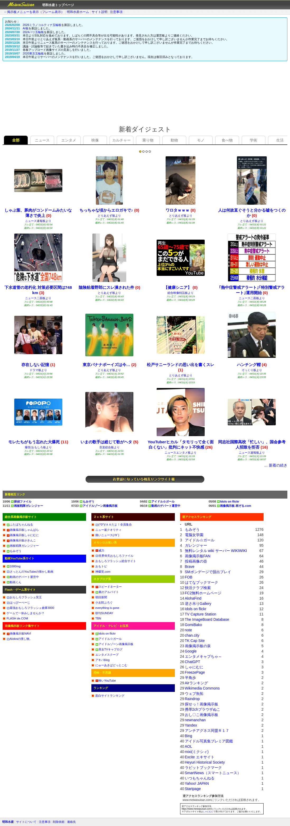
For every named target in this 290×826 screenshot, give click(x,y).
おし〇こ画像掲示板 (201, 715)
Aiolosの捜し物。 (19, 638)
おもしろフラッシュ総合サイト (115, 561)
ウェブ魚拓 (194, 693)
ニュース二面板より (38, 298)
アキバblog (102, 659)
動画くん (14, 582)
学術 (253, 140)
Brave (190, 566)
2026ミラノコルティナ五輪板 (42, 24)
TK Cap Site (195, 640)
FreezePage (195, 672)
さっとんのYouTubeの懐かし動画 (30, 571)
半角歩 (190, 678)
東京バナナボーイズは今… (109, 364)
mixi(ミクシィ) (197, 752)
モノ (200, 140)
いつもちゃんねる (199, 778)
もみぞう (86, 501)
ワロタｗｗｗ (180, 210)
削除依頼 (58, 821)
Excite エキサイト (199, 757)
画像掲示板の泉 (198, 646)
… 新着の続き (275, 465)
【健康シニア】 (181, 287)
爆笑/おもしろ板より (38, 447)
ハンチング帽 (252, 364)
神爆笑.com (102, 571)
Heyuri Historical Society (205, 762)
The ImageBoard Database (207, 619)
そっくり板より (252, 370)
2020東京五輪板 (33, 53)
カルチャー (121, 140)
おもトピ (101, 566)
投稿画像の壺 (196, 561)
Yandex (191, 725)
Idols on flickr (228, 501)
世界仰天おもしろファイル (114, 555)
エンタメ (68, 140)
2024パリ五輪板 (33, 32)
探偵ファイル (21, 501)
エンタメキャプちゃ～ (203, 656)
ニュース (42, 140)
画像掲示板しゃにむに (23, 535)
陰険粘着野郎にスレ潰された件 (109, 287)
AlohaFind (193, 598)
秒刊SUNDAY (104, 613)
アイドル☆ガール (161, 501)
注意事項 (116, 12)
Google (191, 651)
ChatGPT (192, 662)
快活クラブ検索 (198, 588)
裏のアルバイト (107, 592)
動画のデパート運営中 (164, 505)
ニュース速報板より (38, 220)
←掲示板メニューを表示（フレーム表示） (34, 12)
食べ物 (227, 140)
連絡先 (71, 821)
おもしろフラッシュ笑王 (24, 597)
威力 (99, 550)
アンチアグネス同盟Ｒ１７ (207, 730)
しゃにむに (194, 667)
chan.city (192, 635)
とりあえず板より (109, 215)
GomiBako (193, 625)
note (188, 630)
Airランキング (196, 683)
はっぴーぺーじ (18, 602)
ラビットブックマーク (203, 767)
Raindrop (192, 699)
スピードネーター (108, 586)
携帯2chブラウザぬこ (203, 709)
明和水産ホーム (78, 12)
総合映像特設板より (180, 292)
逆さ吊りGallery (198, 603)
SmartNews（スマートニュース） (213, 773)
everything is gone (107, 607)
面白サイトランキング (109, 695)
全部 (16, 140)
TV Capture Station (200, 614)
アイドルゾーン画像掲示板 (98, 505)
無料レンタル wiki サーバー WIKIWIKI (216, 551)
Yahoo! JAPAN (197, 783)
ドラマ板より (38, 370)
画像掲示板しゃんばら (23, 529)
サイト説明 (99, 12)
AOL (188, 746)
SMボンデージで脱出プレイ (208, 572)
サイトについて (26, 821)
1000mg (13, 566)
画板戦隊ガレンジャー (27, 505)
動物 (174, 140)
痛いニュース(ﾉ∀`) (107, 535)
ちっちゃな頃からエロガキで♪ (109, 210)
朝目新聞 (101, 597)
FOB (189, 577)
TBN (98, 618)
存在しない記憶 (38, 364)
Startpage (193, 789)
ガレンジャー (196, 545)
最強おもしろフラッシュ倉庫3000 (30, 607)
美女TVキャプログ (109, 649)
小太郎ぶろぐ (104, 602)
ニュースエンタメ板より (181, 452)
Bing (188, 736)
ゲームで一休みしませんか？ (25, 613)
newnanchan (195, 720)
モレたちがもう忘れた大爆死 (38, 442)
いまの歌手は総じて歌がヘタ (109, 442)
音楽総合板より (109, 447)
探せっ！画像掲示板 (201, 704)
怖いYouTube (105, 680)
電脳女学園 (194, 535)
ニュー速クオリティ (108, 529)
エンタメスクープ (107, 654)
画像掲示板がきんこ (21, 540)
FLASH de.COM (17, 618)
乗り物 (147, 140)
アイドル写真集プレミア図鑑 (209, 741)
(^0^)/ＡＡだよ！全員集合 (113, 524)
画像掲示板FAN (198, 556)
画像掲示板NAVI (19, 633)
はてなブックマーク (201, 582)
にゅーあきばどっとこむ (111, 665)
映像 (95, 140)
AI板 (26, 28)
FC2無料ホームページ (203, 593)
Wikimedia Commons (202, 688)
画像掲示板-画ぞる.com (234, 505)
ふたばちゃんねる (20, 524)
